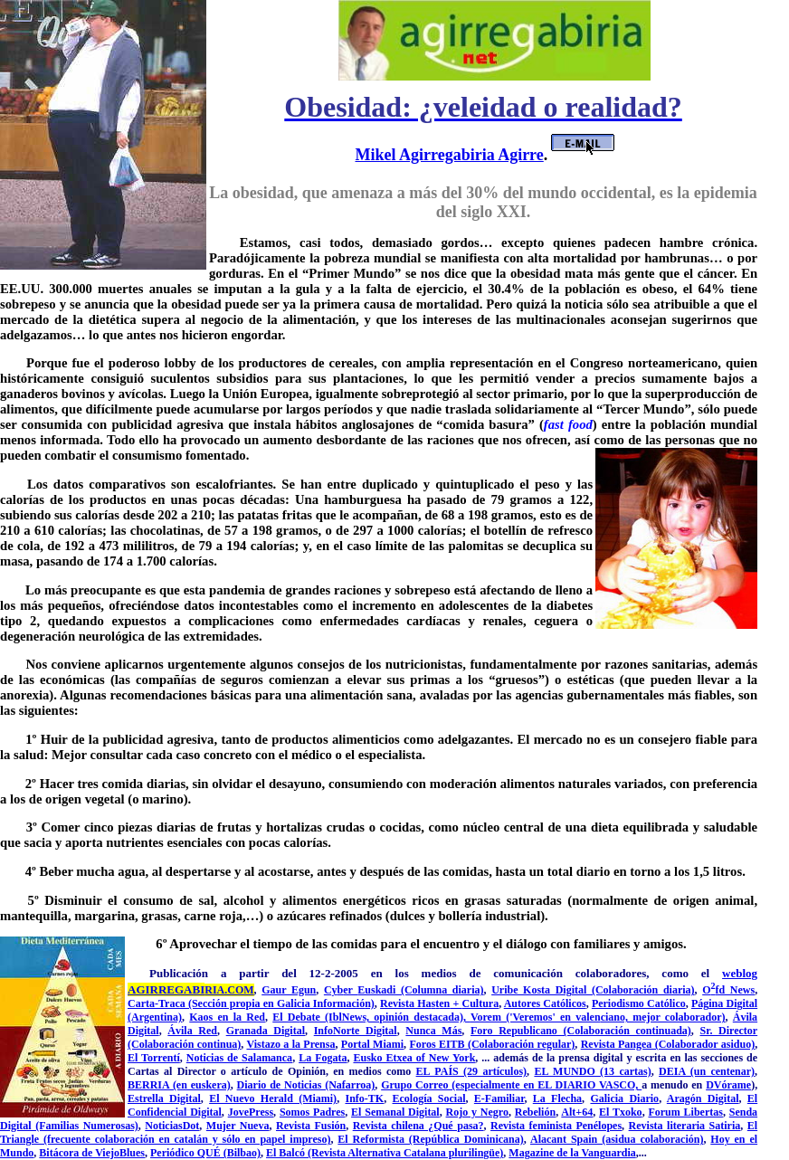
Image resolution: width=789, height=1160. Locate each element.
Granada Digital (265, 1030)
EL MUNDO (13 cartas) (592, 1071)
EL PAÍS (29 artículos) (471, 1071)
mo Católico (658, 1003)
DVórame (728, 1085)
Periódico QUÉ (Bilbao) (205, 1152)
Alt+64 (577, 1112)
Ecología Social (429, 1098)
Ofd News (728, 990)
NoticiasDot (172, 1125)
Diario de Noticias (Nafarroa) (306, 1085)
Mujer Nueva (238, 1125)
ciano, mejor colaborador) (663, 1017)
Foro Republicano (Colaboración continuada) (581, 1030)
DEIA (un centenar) (707, 1071)
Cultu (474, 1003)
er (350, 990)
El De (286, 1017)
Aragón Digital (703, 1098)
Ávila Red (192, 1030)
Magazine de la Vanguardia (572, 1152)
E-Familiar (499, 1098)
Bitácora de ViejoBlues (92, 1152)
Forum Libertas (685, 1112)
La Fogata (323, 1057)
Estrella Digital (164, 1098)
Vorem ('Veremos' (515, 1017)
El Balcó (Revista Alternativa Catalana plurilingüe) (384, 1152)
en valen (580, 1017)
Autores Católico (543, 1003)
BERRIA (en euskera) (179, 1085)
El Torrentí (154, 1057)
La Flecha (557, 1098)
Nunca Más (433, 1030)
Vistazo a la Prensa (290, 1044)
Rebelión (535, 1112)
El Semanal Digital (395, 1112)
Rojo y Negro (477, 1112)
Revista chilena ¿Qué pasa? (418, 1125)
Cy (330, 990)
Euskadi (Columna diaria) (420, 990)
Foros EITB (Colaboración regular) (492, 1044)
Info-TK (364, 1098)
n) (370, 1003)
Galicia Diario (624, 1098)
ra (494, 1003)
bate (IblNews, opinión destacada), (385, 1017)
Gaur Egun (288, 990)
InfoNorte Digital (355, 1030)
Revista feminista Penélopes (556, 1125)
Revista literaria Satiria (685, 1125)
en (444, 1003)
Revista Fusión (311, 1125)
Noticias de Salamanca (239, 1057)
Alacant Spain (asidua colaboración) (616, 1139)
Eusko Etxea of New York (414, 1057)
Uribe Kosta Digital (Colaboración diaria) (592, 990)
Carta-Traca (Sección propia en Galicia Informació (246, 1003)
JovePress (250, 1112)
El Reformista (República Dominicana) (430, 1139)
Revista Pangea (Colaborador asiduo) (668, 1044)
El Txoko (620, 1112)
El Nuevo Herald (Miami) (273, 1098)
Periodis (611, 1003)
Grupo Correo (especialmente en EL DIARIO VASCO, (511, 1085)
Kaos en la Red (227, 1017)
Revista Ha (406, 1003)
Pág (699, 1003)
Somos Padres (312, 1112)
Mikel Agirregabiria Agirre (449, 155)
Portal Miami (372, 1044)
